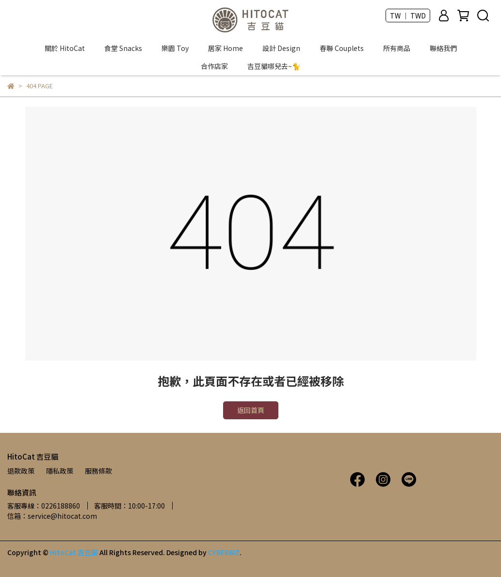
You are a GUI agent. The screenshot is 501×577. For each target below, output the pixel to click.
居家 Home (225, 48)
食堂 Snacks (123, 48)
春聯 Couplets (342, 48)
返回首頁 (250, 410)
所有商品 (396, 48)
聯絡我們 (443, 48)
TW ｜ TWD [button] (408, 15)
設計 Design (281, 48)
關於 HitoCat (65, 48)
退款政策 (20, 471)
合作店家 (214, 66)
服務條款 (98, 471)
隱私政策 (59, 471)
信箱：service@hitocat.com (52, 516)
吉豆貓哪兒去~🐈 (273, 66)
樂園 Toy (175, 48)
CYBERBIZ (224, 552)
